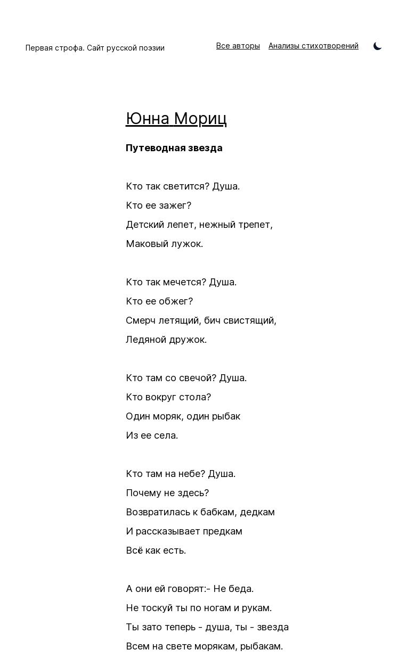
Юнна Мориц (177, 118)
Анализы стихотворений (314, 45)
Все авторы (238, 45)
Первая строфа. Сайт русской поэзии (95, 47)
